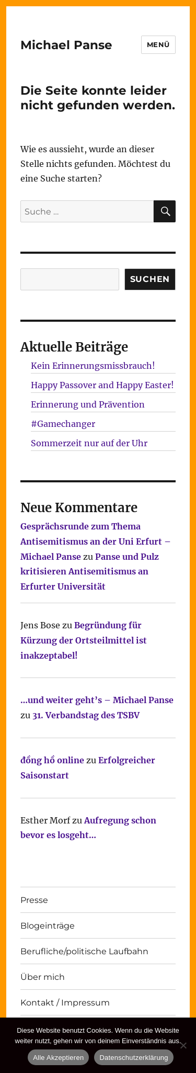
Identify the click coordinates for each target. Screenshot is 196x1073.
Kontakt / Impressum (65, 1003)
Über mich (42, 977)
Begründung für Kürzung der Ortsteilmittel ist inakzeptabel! (83, 640)
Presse (34, 900)
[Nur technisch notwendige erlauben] (183, 1045)
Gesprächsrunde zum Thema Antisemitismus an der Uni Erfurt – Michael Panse (95, 541)
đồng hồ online (52, 760)
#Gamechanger (63, 424)
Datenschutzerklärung (133, 1057)
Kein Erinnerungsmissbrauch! (93, 365)
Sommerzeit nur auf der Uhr (89, 443)
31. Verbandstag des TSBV (86, 715)
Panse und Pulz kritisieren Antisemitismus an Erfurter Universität (89, 571)
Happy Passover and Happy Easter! (102, 385)
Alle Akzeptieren (58, 1057)
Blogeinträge (47, 926)
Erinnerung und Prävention (88, 404)
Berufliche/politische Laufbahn (84, 951)
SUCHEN (150, 279)
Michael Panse (66, 45)
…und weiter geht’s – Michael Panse (97, 700)
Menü (158, 44)
